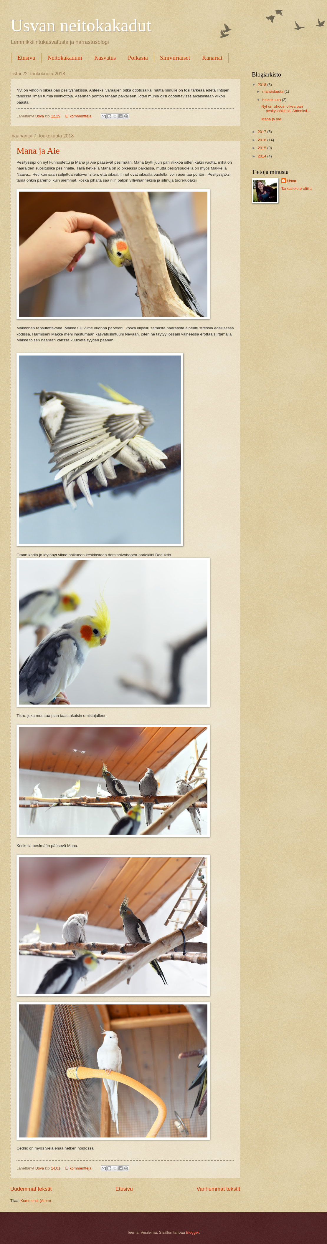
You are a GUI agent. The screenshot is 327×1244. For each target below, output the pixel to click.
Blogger (192, 1232)
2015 (262, 148)
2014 (262, 156)
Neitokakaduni (64, 57)
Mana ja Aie (38, 150)
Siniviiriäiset (175, 57)
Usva (291, 181)
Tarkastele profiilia (296, 188)
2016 (262, 140)
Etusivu (26, 57)
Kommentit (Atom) (36, 1200)
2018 (262, 84)
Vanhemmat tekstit (218, 1189)
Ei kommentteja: (79, 116)
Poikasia (138, 57)
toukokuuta (272, 99)
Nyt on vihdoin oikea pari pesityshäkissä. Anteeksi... (285, 108)
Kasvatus (105, 57)
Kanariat (212, 57)
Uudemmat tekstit (31, 1189)
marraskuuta (273, 91)
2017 (262, 131)
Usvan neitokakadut (80, 25)
